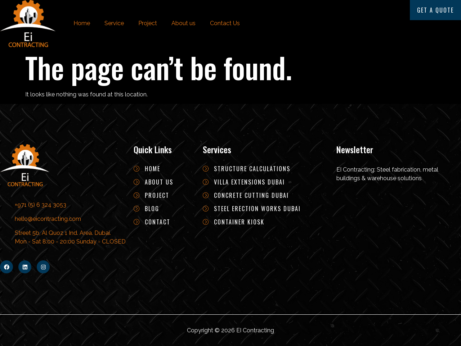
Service (114, 23)
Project (147, 23)
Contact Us (225, 23)
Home (81, 23)
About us (183, 23)
